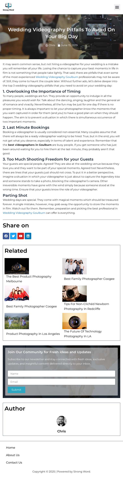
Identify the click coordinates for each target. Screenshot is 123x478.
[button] (117, 7)
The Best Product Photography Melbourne (28, 279)
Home (10, 447)
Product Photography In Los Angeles (33, 334)
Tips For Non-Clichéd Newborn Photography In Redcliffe (86, 306)
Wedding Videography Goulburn (57, 77)
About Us (13, 455)
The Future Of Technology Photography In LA (83, 334)
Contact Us (14, 462)
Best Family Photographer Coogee (89, 279)
